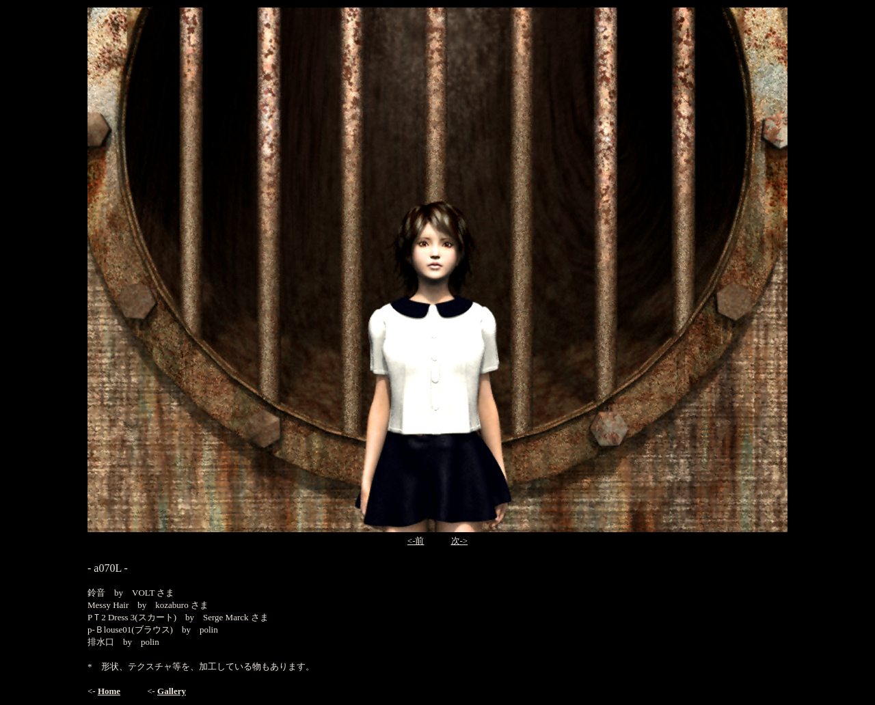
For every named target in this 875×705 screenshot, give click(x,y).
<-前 (416, 541)
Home (109, 691)
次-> (459, 541)
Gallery (171, 691)
